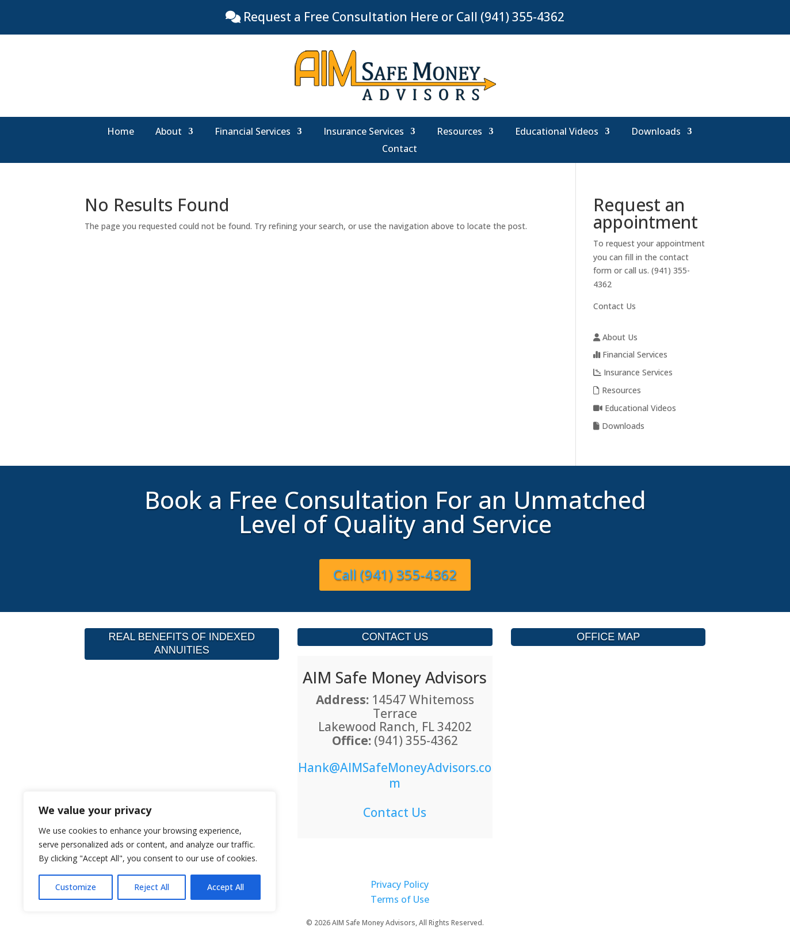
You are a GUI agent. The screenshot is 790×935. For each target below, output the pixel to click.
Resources (459, 132)
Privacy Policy (400, 884)
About (168, 132)
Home (120, 132)
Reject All (151, 886)
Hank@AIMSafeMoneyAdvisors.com (394, 775)
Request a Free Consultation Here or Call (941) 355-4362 (402, 17)
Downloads (656, 132)
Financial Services (253, 132)
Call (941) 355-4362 (395, 574)
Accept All (225, 886)
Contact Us (614, 306)
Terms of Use (400, 899)
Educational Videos (556, 132)
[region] (149, 851)
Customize (75, 886)
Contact (399, 150)
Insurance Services (363, 132)
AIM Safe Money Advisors (395, 677)
